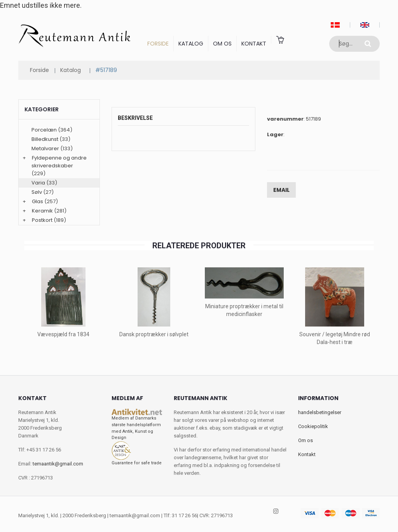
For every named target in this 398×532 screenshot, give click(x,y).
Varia (38, 182)
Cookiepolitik (313, 426)
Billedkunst (44, 139)
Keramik (42, 210)
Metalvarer (45, 148)
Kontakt (253, 43)
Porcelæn (44, 129)
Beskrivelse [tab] (135, 118)
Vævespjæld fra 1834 (63, 334)
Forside (158, 43)
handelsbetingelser (319, 412)
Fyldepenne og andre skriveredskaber (59, 161)
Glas (37, 201)
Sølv (36, 192)
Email (281, 190)
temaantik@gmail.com (58, 464)
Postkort (42, 220)
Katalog (190, 43)
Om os (222, 43)
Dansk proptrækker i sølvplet (154, 334)
